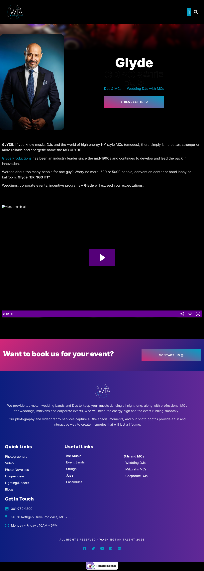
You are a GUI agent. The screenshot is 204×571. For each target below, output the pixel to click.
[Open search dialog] (196, 12)
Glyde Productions (17, 158)
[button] (189, 12)
